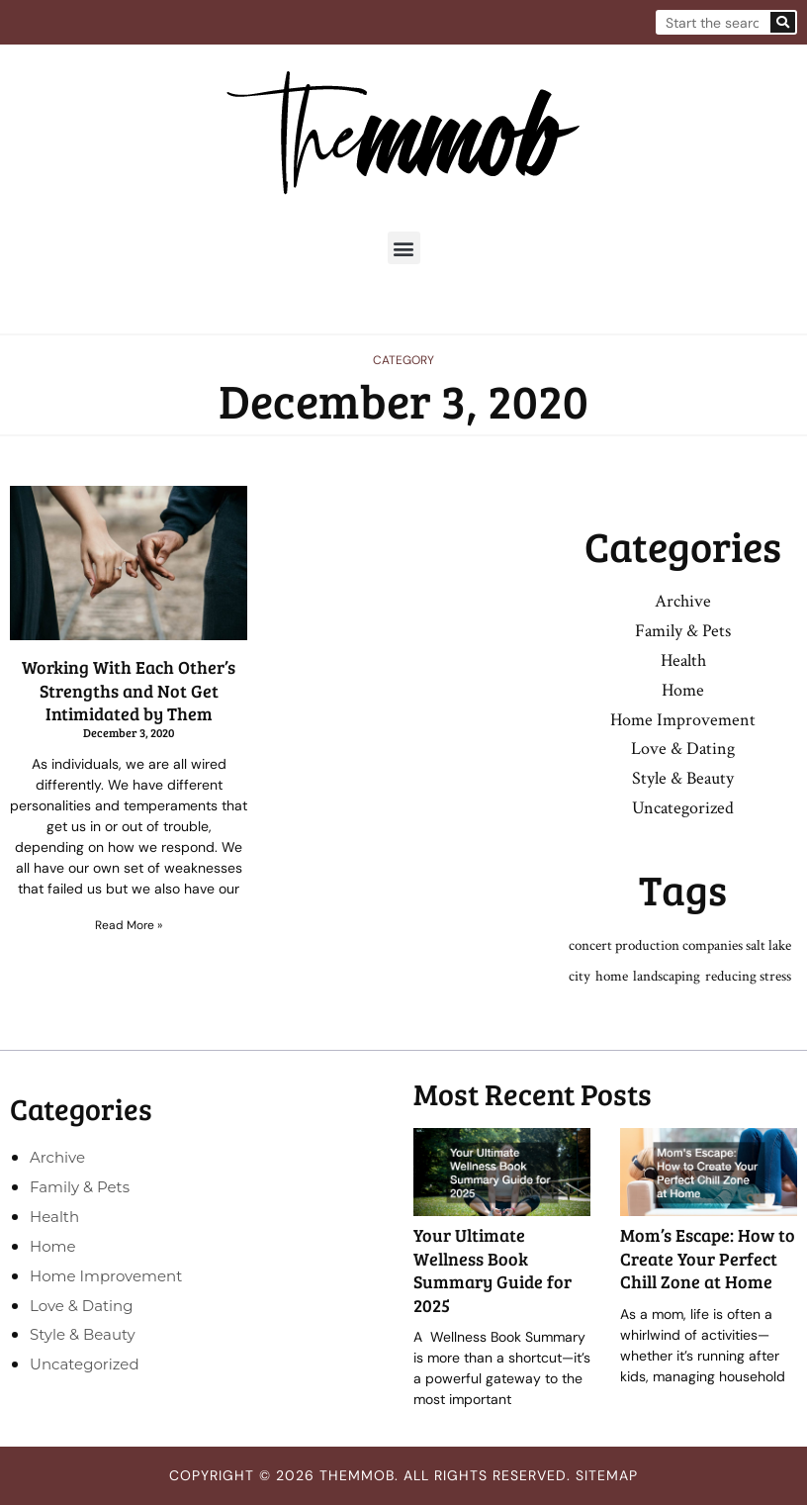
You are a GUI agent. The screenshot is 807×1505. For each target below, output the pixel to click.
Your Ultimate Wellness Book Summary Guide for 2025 (492, 1269)
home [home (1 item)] (611, 976)
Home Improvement (683, 719)
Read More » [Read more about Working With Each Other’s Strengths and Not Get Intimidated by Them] (128, 925)
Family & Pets (683, 630)
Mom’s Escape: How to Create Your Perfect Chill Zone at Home (707, 1258)
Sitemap (607, 1475)
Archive (683, 601)
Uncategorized (683, 808)
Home (683, 690)
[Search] (782, 22)
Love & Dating (683, 748)
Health (683, 660)
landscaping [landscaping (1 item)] (666, 976)
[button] (404, 248)
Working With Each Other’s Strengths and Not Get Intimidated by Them (128, 690)
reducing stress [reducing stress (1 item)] (748, 976)
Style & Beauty (683, 778)
